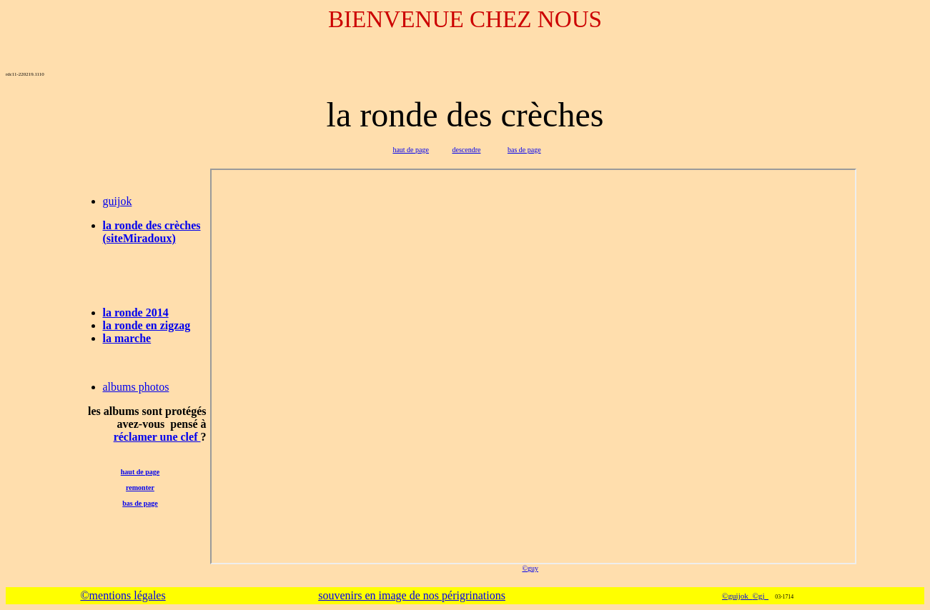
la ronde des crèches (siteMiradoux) (152, 231)
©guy (530, 568)
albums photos (136, 387)
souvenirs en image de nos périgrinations (411, 595)
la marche (127, 338)
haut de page (410, 150)
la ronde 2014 (136, 312)
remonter (140, 487)
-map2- (533, 366)
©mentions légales (122, 595)
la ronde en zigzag (147, 325)
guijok (117, 201)
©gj (760, 595)
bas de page (524, 150)
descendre (466, 150)
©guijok (737, 595)
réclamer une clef (157, 437)
